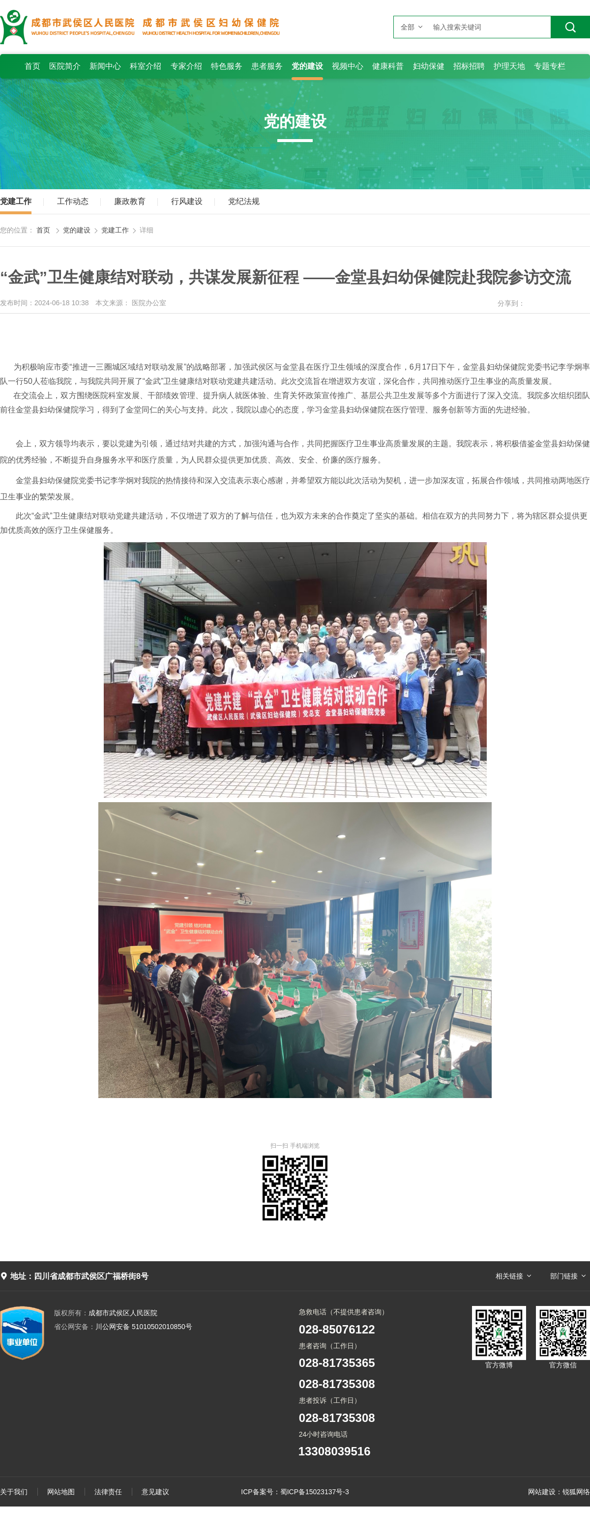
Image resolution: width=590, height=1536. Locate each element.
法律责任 (108, 1492)
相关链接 (509, 1276)
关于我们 (14, 1492)
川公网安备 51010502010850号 (123, 1327)
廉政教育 (130, 201)
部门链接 (564, 1276)
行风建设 (187, 201)
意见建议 (155, 1492)
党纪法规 (244, 201)
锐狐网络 (576, 1492)
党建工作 (15, 201)
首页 (43, 230)
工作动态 (72, 201)
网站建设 (542, 1492)
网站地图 (61, 1492)
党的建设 (76, 230)
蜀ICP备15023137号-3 (314, 1492)
